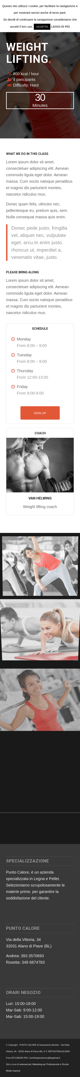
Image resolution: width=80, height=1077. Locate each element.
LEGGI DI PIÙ (60, 26)
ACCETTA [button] (42, 26)
